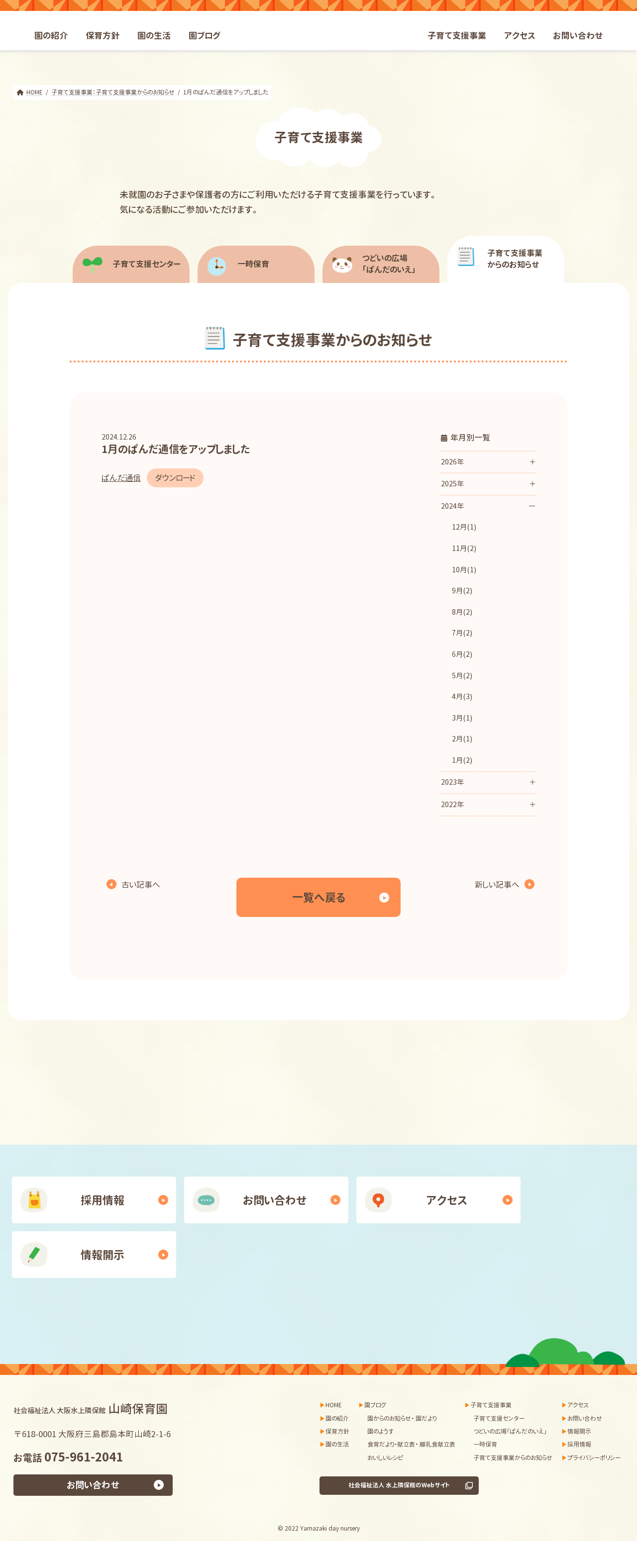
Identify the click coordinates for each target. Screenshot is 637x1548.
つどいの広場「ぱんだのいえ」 (510, 1431)
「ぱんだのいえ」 (399, 264)
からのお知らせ (524, 259)
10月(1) (464, 570)
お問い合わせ (275, 1200)
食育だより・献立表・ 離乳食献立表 (411, 1444)
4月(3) (462, 697)
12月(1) (464, 527)
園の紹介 (337, 1418)
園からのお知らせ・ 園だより (401, 1418)
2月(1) (462, 739)
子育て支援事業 (491, 1405)
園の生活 (337, 1444)
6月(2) (462, 654)
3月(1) (462, 718)
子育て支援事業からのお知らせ (512, 1458)
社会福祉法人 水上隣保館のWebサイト (399, 1485)
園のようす (380, 1431)
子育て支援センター (146, 264)
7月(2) (462, 633)
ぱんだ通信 (121, 477)
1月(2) (462, 760)
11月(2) (464, 548)
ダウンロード (175, 477)
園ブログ (375, 1405)
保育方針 (337, 1431)
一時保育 (253, 264)
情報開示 (102, 1255)
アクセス (446, 1200)
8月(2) (462, 612)
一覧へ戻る (318, 897)
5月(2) (462, 676)
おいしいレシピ (385, 1458)
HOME (333, 1405)
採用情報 (102, 1200)
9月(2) (462, 591)
